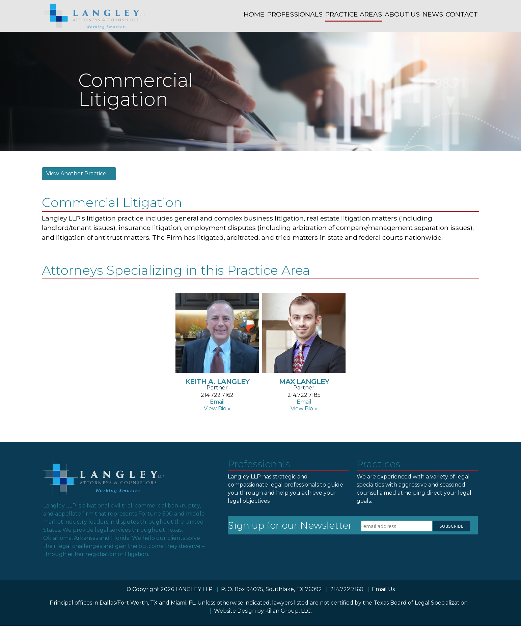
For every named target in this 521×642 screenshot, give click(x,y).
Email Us (383, 589)
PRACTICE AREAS (353, 14)
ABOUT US (402, 14)
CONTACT (462, 14)
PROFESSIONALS (295, 14)
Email (217, 402)
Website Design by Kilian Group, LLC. (263, 611)
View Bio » (217, 408)
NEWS (432, 14)
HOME (254, 14)
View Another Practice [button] (77, 173)
